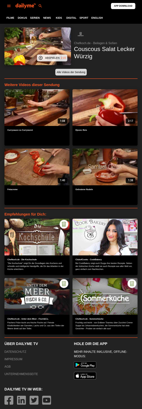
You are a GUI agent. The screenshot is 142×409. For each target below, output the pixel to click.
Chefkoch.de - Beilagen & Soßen (95, 43)
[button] (80, 34)
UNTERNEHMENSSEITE (21, 374)
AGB (7, 366)
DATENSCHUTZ (15, 351)
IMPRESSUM (13, 359)
